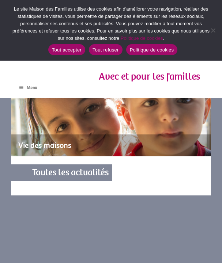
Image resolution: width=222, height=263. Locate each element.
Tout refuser (106, 50)
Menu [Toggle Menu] (27, 88)
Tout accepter (67, 50)
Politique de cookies (142, 38)
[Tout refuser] (213, 30)
